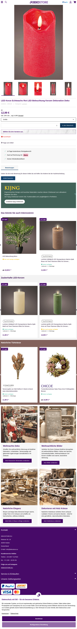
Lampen (24, 104)
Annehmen (39, 619)
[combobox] (38, 120)
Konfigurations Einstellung (39, 625)
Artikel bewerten (8, 178)
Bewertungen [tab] (9, 167)
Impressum (5, 613)
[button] (70, 2)
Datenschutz (14, 613)
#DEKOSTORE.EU (7, 567)
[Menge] (30, 125)
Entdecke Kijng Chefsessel (14, 201)
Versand (20, 115)
